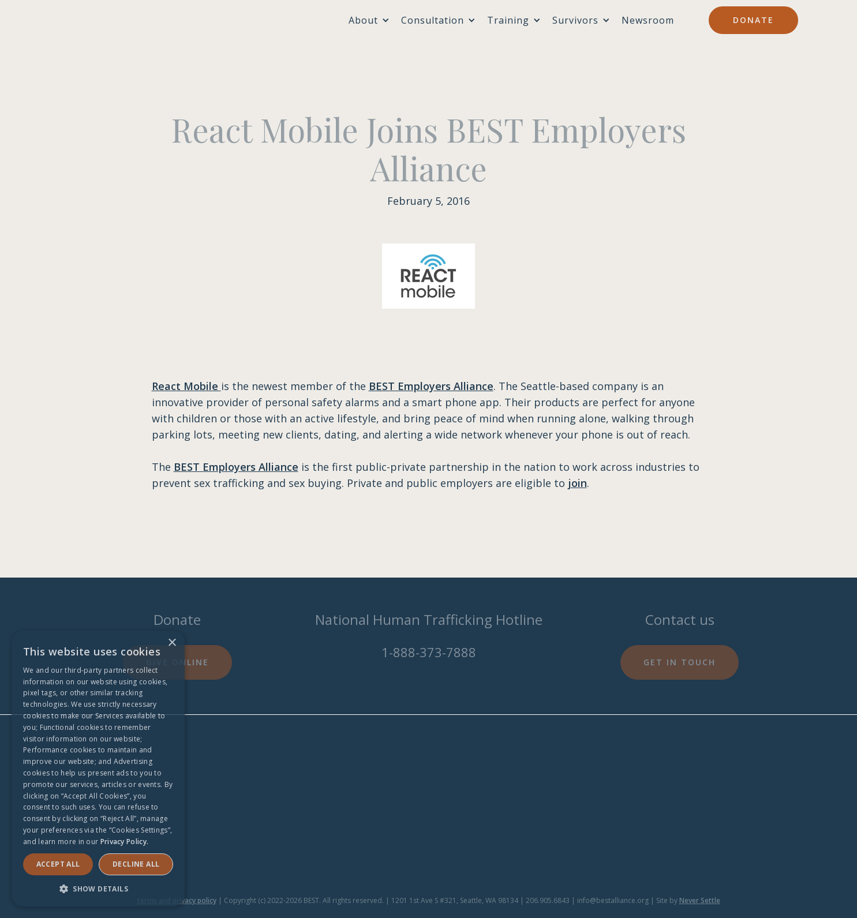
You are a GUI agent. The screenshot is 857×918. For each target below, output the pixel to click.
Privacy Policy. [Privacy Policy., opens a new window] (124, 841)
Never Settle (699, 900)
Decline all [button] (136, 864)
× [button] (171, 643)
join (577, 483)
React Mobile (186, 386)
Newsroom (648, 20)
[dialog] (98, 768)
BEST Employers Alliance (431, 386)
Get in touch (679, 662)
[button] (98, 889)
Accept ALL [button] (58, 864)
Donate (753, 19)
